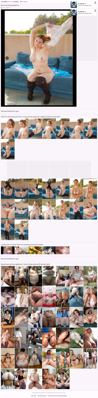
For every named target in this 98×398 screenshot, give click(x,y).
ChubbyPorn (9, 1)
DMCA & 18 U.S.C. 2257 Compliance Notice (57, 395)
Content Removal (42, 395)
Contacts (33, 395)
